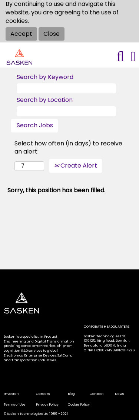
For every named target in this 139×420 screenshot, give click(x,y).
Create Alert (75, 165)
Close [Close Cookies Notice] (51, 34)
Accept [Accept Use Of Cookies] (21, 34)
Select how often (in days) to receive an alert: (68, 148)
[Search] (120, 56)
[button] (133, 56)
